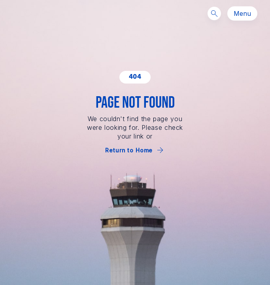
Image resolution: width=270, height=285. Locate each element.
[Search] (214, 13)
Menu (242, 13)
